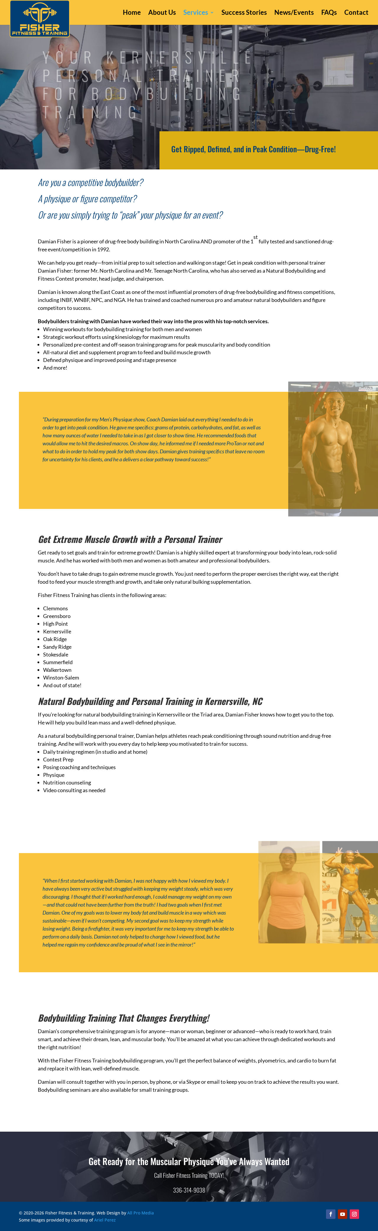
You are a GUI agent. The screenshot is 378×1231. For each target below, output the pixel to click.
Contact (356, 13)
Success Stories (244, 13)
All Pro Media (140, 1213)
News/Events (294, 13)
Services (195, 13)
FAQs (329, 13)
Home (132, 13)
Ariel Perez (105, 1220)
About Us (162, 13)
